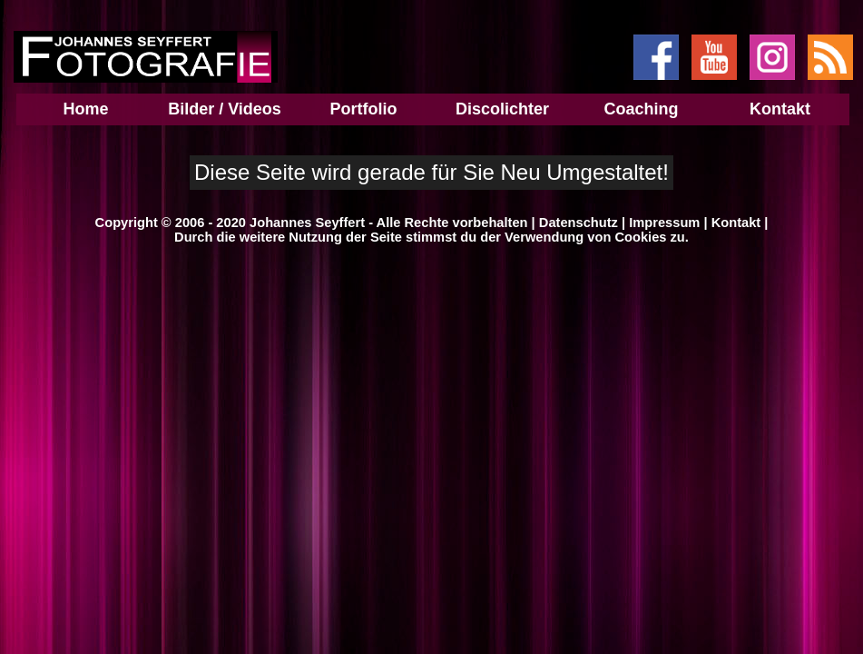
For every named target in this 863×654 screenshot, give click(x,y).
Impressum (664, 222)
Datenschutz (578, 222)
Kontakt (736, 222)
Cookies (640, 237)
